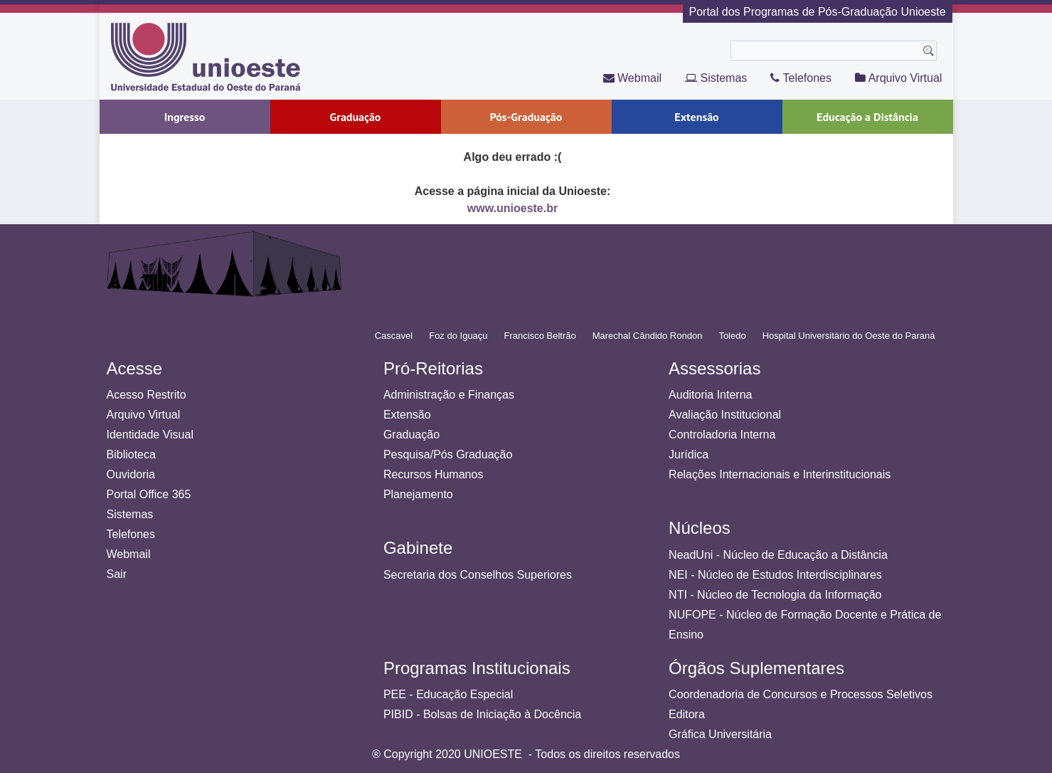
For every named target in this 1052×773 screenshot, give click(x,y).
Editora (687, 714)
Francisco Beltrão (540, 335)
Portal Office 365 (149, 494)
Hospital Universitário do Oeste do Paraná (849, 335)
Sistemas (716, 78)
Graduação (411, 434)
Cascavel (394, 335)
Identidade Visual (150, 434)
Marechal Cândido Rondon (648, 335)
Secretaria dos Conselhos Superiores (477, 575)
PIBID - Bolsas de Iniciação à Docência (482, 714)
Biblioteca (131, 454)
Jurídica (688, 454)
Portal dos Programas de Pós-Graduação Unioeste (817, 12)
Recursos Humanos (433, 474)
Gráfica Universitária (720, 734)
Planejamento (418, 494)
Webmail (632, 78)
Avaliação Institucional (725, 415)
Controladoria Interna (722, 434)
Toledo (731, 335)
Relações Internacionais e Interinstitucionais (780, 474)
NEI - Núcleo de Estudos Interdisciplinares (775, 575)
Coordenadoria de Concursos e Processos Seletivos (801, 694)
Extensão (407, 415)
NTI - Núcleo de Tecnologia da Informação (775, 595)
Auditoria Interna (710, 395)
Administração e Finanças (448, 395)
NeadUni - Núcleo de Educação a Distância (778, 555)
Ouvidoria (131, 474)
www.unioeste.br (512, 208)
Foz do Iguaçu (458, 335)
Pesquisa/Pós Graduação (447, 454)
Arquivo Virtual (898, 78)
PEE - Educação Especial (448, 694)
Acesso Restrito (146, 395)
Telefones (800, 78)
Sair (117, 574)
